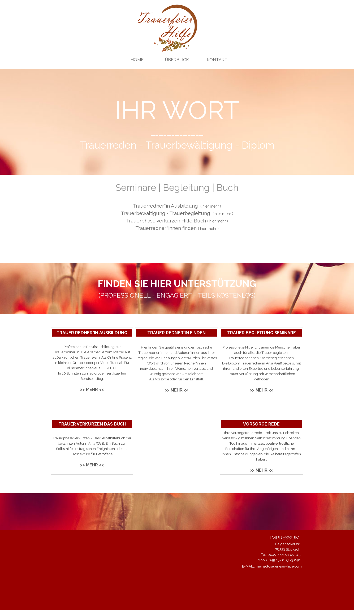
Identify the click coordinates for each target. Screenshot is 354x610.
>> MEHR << (92, 389)
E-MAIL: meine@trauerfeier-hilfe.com (272, 566)
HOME (137, 59)
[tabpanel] (177, 122)
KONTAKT (217, 59)
